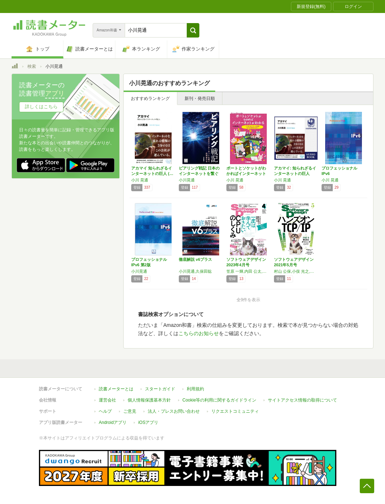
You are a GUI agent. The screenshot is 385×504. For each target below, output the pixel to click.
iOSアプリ (148, 422)
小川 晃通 (139, 180)
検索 (31, 66)
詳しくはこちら (41, 106)
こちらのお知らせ (198, 333)
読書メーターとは (116, 389)
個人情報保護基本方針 (149, 400)
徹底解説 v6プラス (195, 259)
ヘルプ (105, 411)
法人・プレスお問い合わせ (174, 411)
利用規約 (195, 389)
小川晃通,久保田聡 (195, 271)
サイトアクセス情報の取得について (302, 400)
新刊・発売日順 (200, 98)
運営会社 (107, 400)
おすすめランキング (150, 98)
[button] (193, 30)
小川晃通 (187, 180)
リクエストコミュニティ (235, 411)
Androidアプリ (113, 422)
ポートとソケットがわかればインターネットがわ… (246, 173)
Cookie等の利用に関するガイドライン (219, 400)
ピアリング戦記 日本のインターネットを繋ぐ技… (199, 173)
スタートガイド (160, 389)
